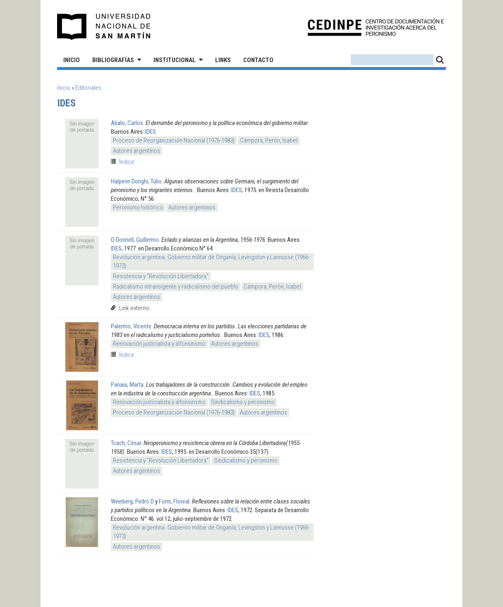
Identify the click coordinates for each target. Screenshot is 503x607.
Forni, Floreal (174, 501)
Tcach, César (126, 443)
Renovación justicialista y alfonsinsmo (159, 343)
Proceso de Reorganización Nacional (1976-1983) (174, 140)
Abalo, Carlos (127, 123)
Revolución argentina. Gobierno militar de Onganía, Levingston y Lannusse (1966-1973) (211, 261)
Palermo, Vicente (131, 326)
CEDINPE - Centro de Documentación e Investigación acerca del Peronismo (376, 27)
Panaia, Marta (127, 384)
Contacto (258, 60)
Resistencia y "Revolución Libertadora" (160, 276)
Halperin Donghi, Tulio (136, 181)
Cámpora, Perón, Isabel (268, 140)
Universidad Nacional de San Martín (104, 27)
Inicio (71, 60)
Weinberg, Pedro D (132, 501)
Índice (126, 162)
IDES (150, 131)
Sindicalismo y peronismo (243, 402)
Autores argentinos (136, 150)
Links (223, 60)
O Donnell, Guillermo (135, 239)
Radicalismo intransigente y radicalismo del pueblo (175, 286)
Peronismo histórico (138, 207)
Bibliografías (113, 60)
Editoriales (88, 88)
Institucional (174, 60)
